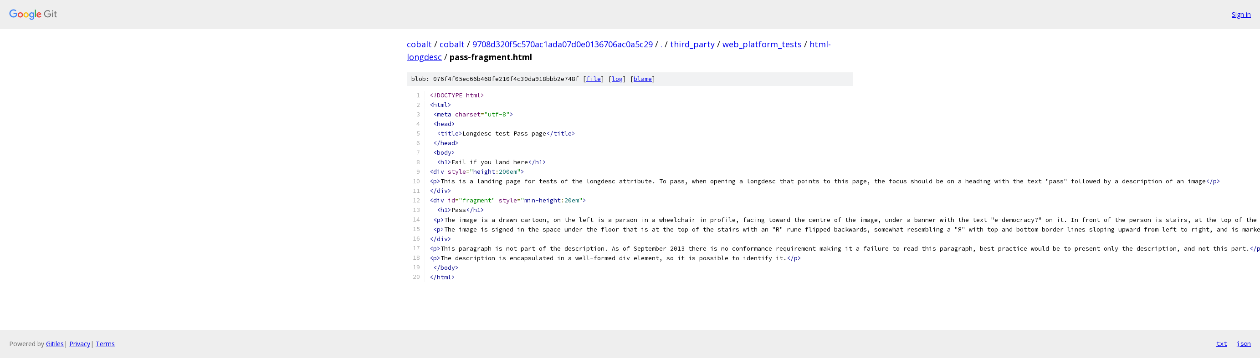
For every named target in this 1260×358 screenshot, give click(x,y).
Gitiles (55, 343)
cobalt (419, 44)
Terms (105, 343)
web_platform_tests (762, 44)
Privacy (79, 343)
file (593, 79)
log (617, 79)
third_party (692, 44)
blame (643, 79)
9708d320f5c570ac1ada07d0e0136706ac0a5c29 (562, 44)
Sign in (1241, 14)
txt (1221, 343)
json (1243, 343)
